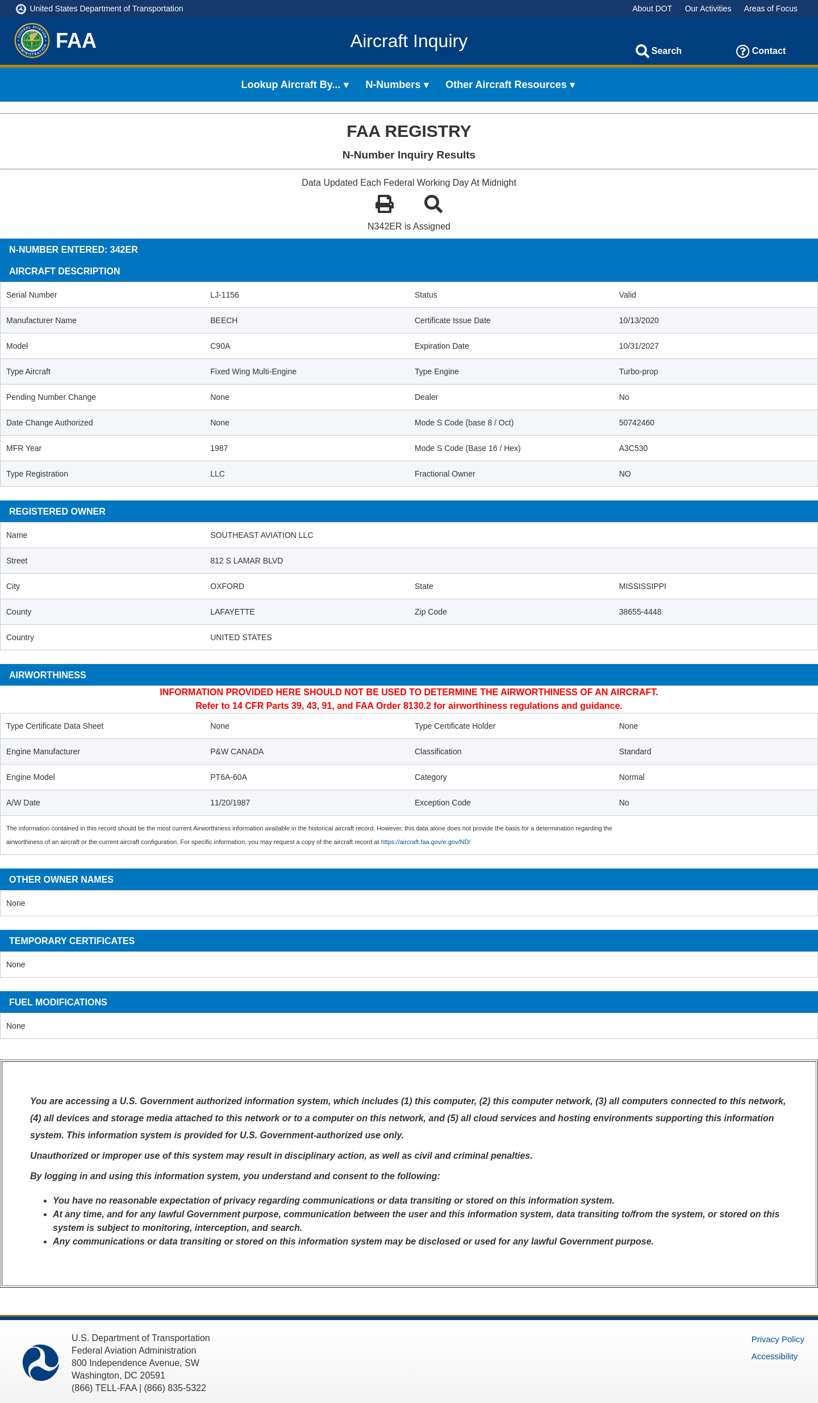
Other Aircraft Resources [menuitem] (505, 84)
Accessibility (775, 1356)
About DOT (652, 8)
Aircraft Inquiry (409, 41)
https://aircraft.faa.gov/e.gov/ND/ (426, 841)
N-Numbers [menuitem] (392, 84)
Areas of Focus (771, 8)
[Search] (642, 51)
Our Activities (708, 8)
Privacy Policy (778, 1339)
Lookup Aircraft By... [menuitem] (291, 84)
